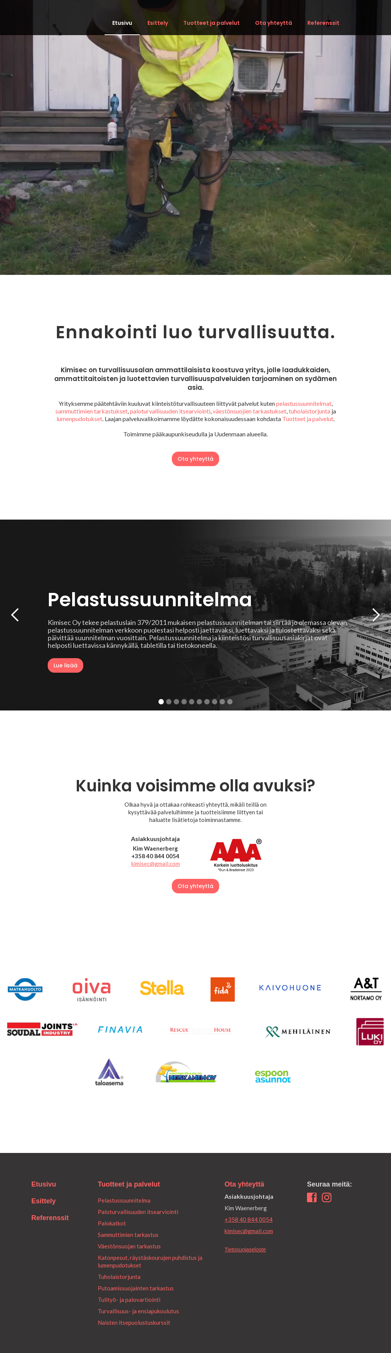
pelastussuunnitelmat (303, 403)
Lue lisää (65, 665)
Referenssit (323, 23)
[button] (15, 615)
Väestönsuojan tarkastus (129, 1246)
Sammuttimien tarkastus (128, 1234)
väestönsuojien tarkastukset (249, 411)
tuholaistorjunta (309, 411)
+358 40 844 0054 (249, 1219)
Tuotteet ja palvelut (211, 23)
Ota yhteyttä (273, 23)
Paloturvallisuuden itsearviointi (138, 1211)
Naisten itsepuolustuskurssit (134, 1322)
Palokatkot (112, 1223)
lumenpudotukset (79, 418)
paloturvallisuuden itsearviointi (170, 411)
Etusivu (122, 23)
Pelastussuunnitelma (124, 1200)
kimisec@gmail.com (155, 863)
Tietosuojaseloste (245, 1249)
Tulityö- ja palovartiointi (129, 1299)
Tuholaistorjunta (119, 1276)
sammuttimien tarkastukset (91, 411)
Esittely (157, 23)
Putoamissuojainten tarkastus (136, 1288)
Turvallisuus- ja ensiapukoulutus (138, 1311)
